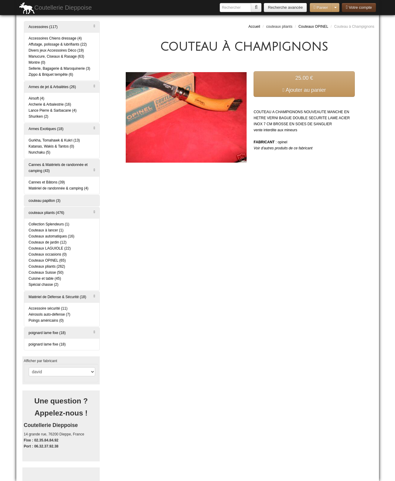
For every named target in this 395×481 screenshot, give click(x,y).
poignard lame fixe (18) (62, 332)
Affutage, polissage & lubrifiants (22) (58, 44)
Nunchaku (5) (39, 152)
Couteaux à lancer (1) (46, 230)
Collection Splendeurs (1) (49, 224)
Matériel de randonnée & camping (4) (59, 188)
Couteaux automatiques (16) (51, 236)
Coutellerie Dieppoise (55, 8)
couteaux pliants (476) (62, 212)
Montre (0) (37, 62)
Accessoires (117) (62, 26)
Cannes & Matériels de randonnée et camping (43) (62, 168)
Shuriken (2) (38, 116)
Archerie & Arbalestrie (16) (50, 104)
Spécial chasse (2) (44, 284)
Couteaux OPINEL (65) (47, 260)
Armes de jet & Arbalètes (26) (62, 86)
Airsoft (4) (36, 98)
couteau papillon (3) (44, 201)
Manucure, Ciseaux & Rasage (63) (56, 56)
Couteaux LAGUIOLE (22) (50, 248)
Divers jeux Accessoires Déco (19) (56, 50)
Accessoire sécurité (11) (48, 308)
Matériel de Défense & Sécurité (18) (62, 296)
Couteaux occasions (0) (48, 254)
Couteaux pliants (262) (47, 266)
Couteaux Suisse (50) (46, 272)
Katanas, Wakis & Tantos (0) (51, 146)
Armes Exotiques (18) (62, 128)
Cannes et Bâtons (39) (47, 182)
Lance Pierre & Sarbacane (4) (53, 110)
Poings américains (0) (46, 320)
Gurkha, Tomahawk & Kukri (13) (54, 140)
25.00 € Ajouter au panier (304, 84)
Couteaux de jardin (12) (47, 242)
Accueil (254, 26)
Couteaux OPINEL (313, 26)
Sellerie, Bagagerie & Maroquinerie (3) (59, 68)
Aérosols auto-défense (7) (49, 314)
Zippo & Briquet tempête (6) (51, 74)
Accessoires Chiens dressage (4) (55, 38)
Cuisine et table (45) (45, 278)
